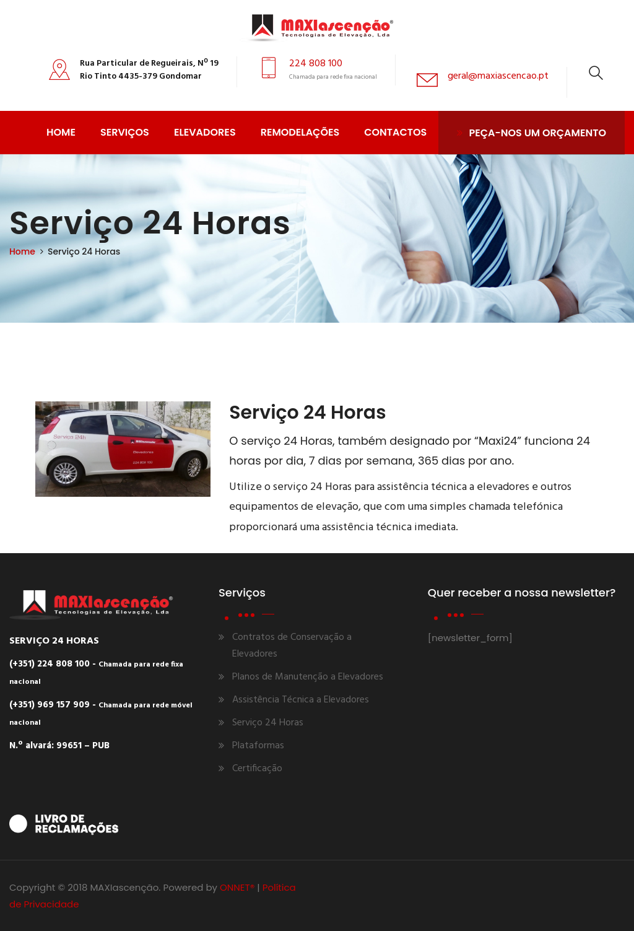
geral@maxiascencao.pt (498, 76)
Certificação (257, 769)
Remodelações (300, 132)
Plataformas (258, 746)
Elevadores (205, 132)
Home (61, 132)
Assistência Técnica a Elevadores (300, 700)
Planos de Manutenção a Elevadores (307, 677)
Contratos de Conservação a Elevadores (292, 645)
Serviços (124, 132)
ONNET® (237, 887)
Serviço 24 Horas (267, 723)
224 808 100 (315, 64)
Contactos (395, 132)
